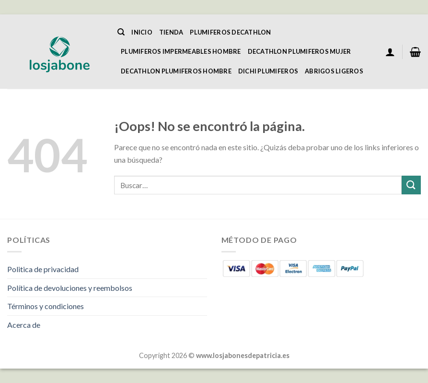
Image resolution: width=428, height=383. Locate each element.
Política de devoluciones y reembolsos (69, 287)
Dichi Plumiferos (268, 71)
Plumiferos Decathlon (230, 32)
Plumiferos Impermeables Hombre (181, 51)
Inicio (141, 32)
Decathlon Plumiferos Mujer (299, 51)
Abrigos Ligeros (334, 71)
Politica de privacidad (43, 269)
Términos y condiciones (45, 306)
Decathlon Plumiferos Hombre (176, 71)
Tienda (171, 32)
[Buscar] (121, 32)
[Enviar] (411, 185)
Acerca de (23, 324)
